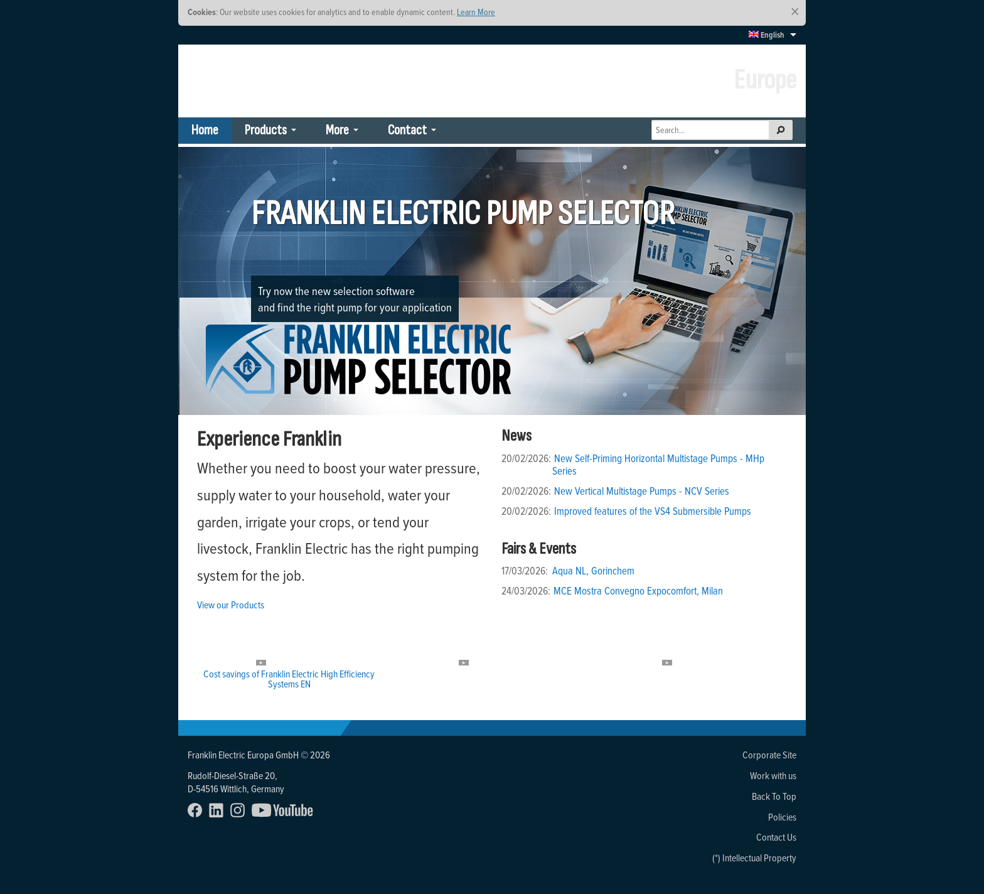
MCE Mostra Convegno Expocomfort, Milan (638, 590)
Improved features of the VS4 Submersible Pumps (652, 511)
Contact (407, 130)
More (337, 130)
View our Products (230, 604)
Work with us (773, 775)
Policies (782, 817)
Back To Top (774, 796)
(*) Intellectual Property (754, 857)
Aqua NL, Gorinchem (593, 570)
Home (204, 130)
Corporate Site (769, 755)
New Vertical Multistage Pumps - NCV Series (641, 491)
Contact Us (776, 837)
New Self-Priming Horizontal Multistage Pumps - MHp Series (658, 464)
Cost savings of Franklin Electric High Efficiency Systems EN (289, 679)
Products (266, 130)
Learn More (476, 12)
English (766, 35)
